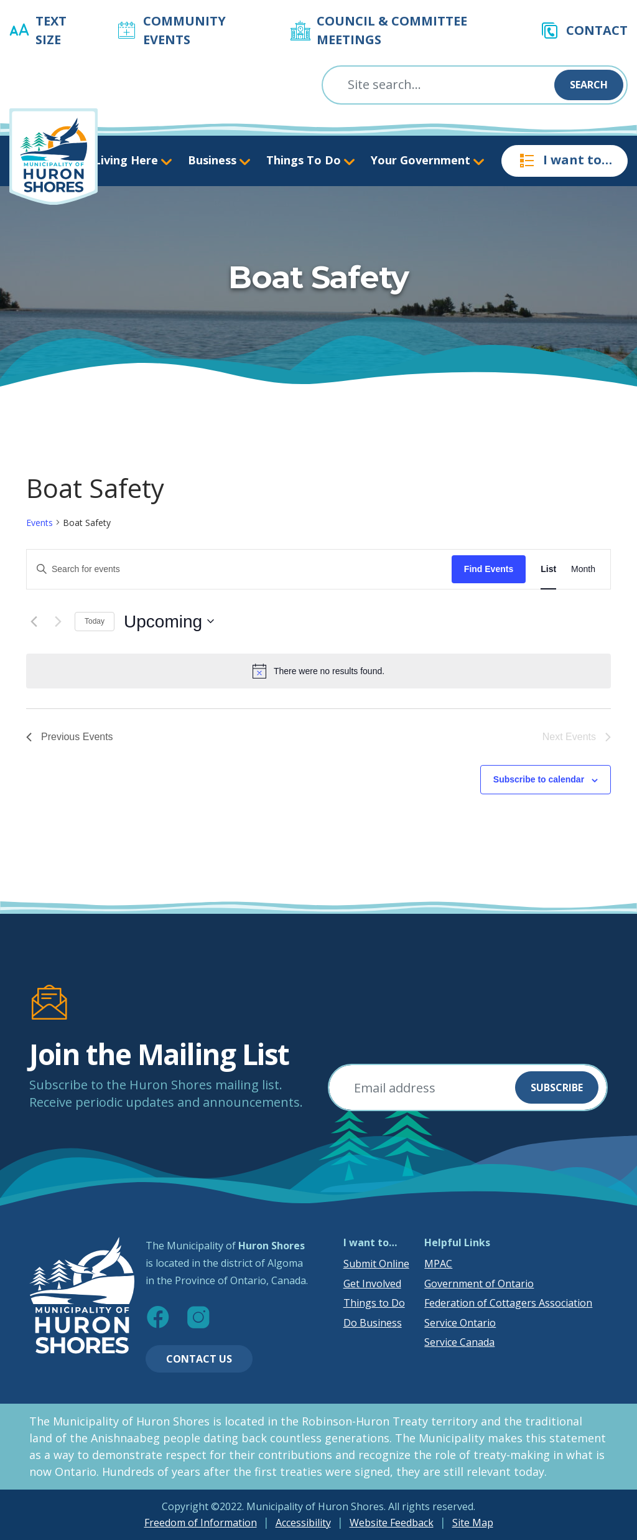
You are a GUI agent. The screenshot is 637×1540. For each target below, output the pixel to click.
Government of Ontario (479, 1283)
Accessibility (303, 1522)
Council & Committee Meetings (392, 30)
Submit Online (376, 1263)
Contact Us (199, 1359)
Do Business (372, 1323)
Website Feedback (392, 1522)
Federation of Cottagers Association (508, 1303)
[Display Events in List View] (548, 569)
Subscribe (557, 1087)
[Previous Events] (33, 621)
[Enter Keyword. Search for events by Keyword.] (239, 569)
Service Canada (459, 1342)
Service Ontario (460, 1323)
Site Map (472, 1522)
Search (589, 85)
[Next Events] (57, 621)
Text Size (51, 30)
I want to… (564, 161)
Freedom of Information (200, 1522)
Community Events (184, 30)
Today (95, 621)
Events (39, 522)
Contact (597, 30)
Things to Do (374, 1303)
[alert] (318, 671)
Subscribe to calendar (538, 779)
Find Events (488, 569)
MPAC (438, 1263)
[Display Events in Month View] (583, 569)
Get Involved (372, 1283)
